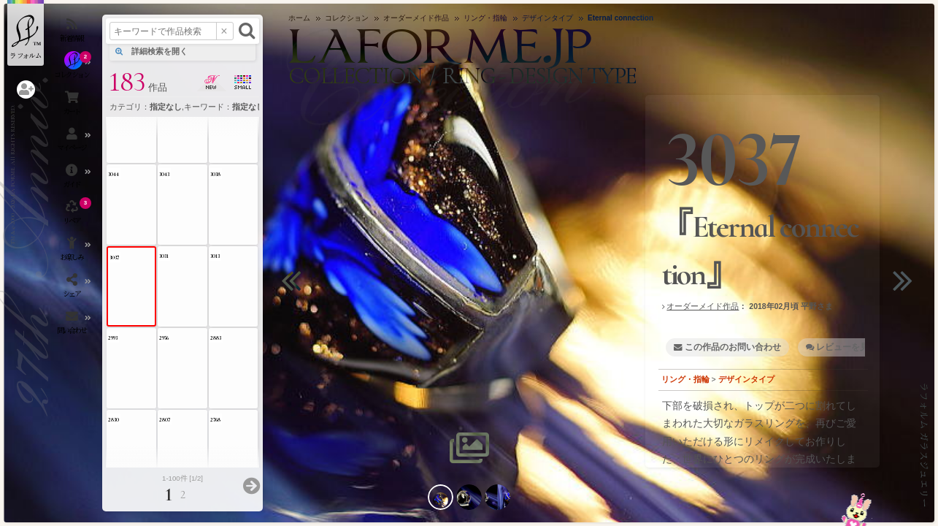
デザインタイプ (746, 379)
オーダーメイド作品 (702, 306)
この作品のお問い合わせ (733, 347)
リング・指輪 (685, 379)
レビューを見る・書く (860, 347)
